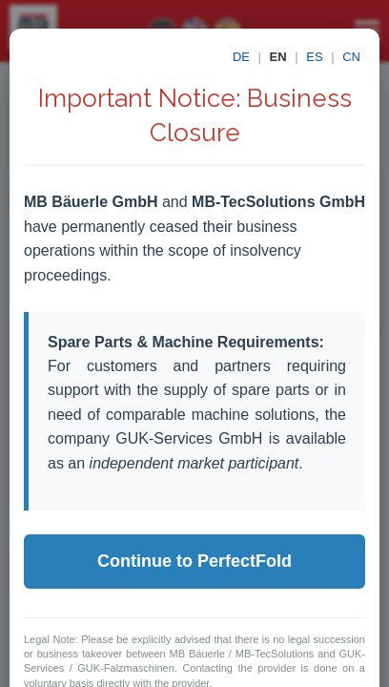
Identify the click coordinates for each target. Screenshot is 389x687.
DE (241, 57)
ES (314, 57)
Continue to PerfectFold (194, 561)
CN (351, 57)
